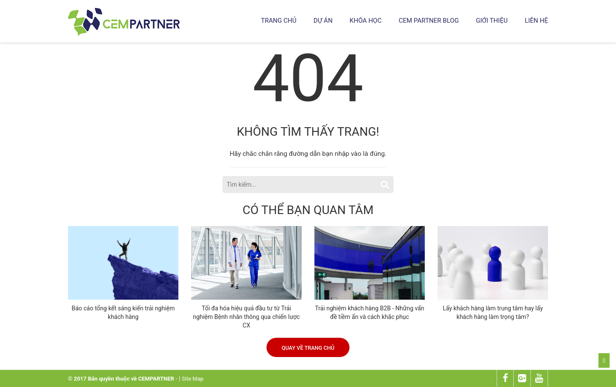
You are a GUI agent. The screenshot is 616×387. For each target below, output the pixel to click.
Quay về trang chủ (307, 348)
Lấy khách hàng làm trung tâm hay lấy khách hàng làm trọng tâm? (493, 312)
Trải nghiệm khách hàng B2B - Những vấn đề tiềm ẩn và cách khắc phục (369, 312)
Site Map (193, 378)
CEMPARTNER (156, 378)
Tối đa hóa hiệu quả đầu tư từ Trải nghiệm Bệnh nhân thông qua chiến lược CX (246, 317)
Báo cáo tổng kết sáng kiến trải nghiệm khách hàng (123, 312)
